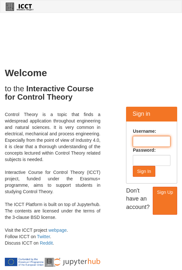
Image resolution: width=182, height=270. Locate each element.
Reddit (46, 243)
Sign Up (165, 192)
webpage (58, 230)
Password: (144, 150)
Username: (144, 131)
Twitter (43, 236)
